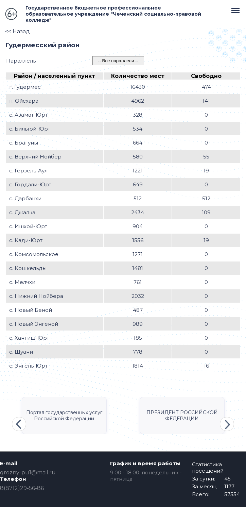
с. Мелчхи (22, 282)
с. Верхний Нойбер (35, 156)
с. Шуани (21, 352)
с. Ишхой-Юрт (28, 226)
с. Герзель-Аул (28, 170)
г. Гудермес (25, 87)
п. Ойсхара (23, 101)
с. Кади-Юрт (25, 240)
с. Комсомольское (33, 254)
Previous (19, 424)
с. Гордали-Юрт (30, 184)
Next (227, 424)
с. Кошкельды (28, 268)
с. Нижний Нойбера (36, 296)
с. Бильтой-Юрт (29, 128)
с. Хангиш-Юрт (29, 338)
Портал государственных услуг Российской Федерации (64, 415)
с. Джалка (22, 212)
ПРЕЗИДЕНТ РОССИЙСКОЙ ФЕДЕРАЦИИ (182, 415)
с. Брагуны (23, 142)
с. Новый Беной (30, 310)
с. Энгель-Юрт (28, 365)
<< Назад (17, 31)
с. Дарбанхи (25, 198)
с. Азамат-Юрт (28, 115)
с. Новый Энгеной (33, 324)
